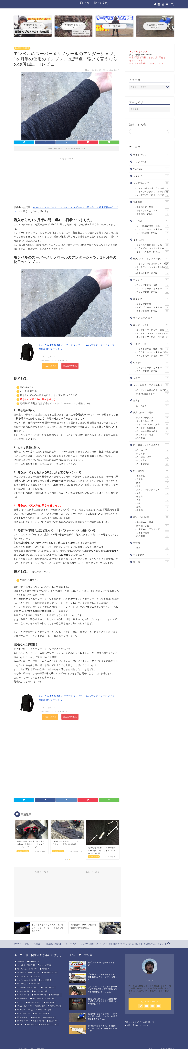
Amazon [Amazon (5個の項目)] (20, 962)
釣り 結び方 (152, 450)
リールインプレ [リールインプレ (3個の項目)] (23, 991)
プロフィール (151, 161)
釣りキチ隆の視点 (94, 3)
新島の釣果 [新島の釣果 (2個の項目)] (50, 1002)
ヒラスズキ (151, 239)
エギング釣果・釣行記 (152, 310)
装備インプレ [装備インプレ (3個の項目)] (38, 1021)
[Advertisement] (66, 181)
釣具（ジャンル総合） (151, 412)
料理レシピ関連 (151, 517)
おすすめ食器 (152, 532)
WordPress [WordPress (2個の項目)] (34, 962)
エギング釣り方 (152, 304)
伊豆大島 (152, 476)
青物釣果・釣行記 (152, 214)
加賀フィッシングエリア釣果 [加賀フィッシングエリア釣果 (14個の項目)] (43, 999)
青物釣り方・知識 (152, 207)
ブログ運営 (151, 554)
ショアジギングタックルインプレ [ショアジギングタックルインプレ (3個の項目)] (28, 976)
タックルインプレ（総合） (152, 424)
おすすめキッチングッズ (152, 529)
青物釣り (151, 201)
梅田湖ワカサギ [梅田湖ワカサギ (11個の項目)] (23, 1013)
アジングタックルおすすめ (152, 288)
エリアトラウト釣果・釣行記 (152, 337)
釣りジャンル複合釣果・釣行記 (152, 390)
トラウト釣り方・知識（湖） (152, 349)
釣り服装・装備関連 (22, 48)
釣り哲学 (152, 453)
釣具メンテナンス (152, 417)
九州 (152, 503)
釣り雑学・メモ (152, 457)
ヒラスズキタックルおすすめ (152, 248)
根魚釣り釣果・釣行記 (152, 273)
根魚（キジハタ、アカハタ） (151, 258)
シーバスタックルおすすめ (152, 229)
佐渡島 (152, 496)
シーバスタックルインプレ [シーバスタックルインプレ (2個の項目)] (26, 980)
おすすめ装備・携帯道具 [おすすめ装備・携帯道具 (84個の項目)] (26, 965)
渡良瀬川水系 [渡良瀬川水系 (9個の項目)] (22, 1017)
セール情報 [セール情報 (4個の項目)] (21, 984)
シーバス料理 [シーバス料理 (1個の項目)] (46, 980)
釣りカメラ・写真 (152, 435)
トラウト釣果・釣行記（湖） (152, 355)
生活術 (151, 542)
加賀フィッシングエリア (152, 489)
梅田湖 (152, 510)
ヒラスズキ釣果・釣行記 (152, 251)
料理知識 (152, 536)
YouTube (151, 168)
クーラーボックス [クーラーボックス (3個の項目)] (50, 973)
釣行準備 (152, 438)
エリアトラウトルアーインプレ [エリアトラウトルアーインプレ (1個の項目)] (28, 973)
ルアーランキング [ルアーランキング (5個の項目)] (40, 991)
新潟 (152, 507)
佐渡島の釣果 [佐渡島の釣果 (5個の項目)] (56, 995)
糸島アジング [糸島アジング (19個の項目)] (22, 1021)
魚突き (151, 400)
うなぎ (151, 377)
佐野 (152, 500)
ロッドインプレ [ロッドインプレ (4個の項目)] (23, 995)
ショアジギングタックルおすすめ (152, 191)
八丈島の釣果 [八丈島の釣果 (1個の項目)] (22, 999)
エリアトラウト (151, 324)
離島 (152, 482)
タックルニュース (152, 421)
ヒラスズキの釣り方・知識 (152, 245)
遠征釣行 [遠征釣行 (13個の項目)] (53, 1021)
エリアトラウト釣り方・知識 (152, 330)
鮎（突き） (152, 405)
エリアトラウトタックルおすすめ (152, 333)
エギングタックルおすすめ (152, 307)
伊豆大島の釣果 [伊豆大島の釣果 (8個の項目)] (40, 995)
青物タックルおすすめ (152, 210)
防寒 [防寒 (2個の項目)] (19, 1025)
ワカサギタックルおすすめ (152, 367)
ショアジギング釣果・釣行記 (152, 195)
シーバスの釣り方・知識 (152, 226)
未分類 (151, 561)
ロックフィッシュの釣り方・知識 (152, 263)
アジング (151, 279)
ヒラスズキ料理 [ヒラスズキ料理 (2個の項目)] (49, 987)
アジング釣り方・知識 (152, 285)
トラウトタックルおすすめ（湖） (152, 352)
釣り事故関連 (152, 464)
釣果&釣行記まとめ (152, 393)
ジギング (151, 175)
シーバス (151, 220)
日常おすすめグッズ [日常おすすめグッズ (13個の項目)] (24, 1006)
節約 (152, 548)
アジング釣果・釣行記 (152, 292)
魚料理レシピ (152, 525)
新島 (152, 486)
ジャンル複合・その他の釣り (151, 384)
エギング (151, 298)
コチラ (151, 1022)
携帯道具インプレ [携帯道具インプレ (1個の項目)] (34, 1002)
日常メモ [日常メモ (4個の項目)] (41, 1006)
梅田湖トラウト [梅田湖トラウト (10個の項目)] (44, 1010)
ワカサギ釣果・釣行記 (152, 371)
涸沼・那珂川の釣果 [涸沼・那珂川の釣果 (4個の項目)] (42, 1013)
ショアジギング (151, 183)
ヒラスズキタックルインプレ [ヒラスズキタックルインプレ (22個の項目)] (27, 987)
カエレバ (51, 357)
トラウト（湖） (151, 343)
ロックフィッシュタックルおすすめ (152, 268)
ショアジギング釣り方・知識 (152, 188)
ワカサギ (151, 362)
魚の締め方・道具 (152, 522)
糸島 (152, 493)
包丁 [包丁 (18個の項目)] (19, 1002)
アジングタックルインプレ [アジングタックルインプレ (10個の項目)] (27, 969)
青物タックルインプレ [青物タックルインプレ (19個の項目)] (49, 1025)
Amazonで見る (50, 366)
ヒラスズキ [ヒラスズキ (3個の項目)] (35, 984)
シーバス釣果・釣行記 (152, 233)
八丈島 (152, 479)
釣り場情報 (151, 470)
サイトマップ (151, 154)
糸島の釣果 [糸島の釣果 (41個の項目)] (50, 1017)
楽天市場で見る (70, 366)
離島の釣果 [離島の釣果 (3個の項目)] (31, 1025)
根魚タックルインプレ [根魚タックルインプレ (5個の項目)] (25, 1010)
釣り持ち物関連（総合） (152, 431)
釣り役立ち (152, 460)
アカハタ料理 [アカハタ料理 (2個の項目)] (45, 965)
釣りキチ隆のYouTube (140, 54)
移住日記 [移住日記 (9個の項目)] (36, 1017)
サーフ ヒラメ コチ (151, 317)
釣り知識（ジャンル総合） (151, 444)
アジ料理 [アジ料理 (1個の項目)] (45, 969)
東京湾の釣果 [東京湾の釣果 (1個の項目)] (55, 1006)
